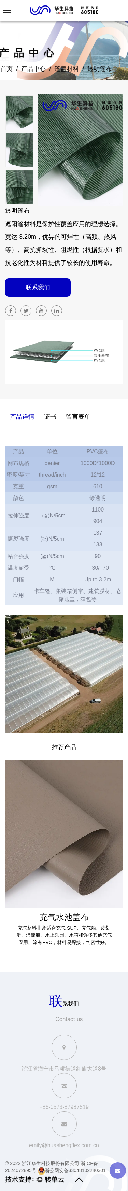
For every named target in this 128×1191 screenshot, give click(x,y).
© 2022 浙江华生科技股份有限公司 (42, 1163)
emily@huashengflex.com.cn (64, 1145)
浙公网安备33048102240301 (72, 1170)
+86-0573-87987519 (64, 1107)
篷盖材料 (61, 68)
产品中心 (28, 68)
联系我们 (38, 287)
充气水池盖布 (64, 917)
